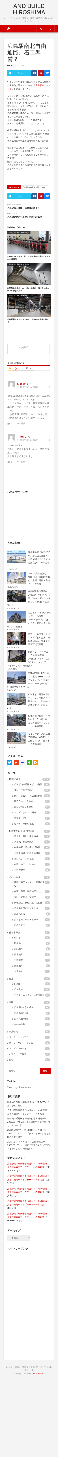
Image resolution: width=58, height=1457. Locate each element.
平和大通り (19, 869)
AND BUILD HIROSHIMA (29, 9)
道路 (11, 1002)
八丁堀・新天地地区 (24, 841)
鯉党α (9, 65)
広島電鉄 (18, 989)
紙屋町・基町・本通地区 (26, 836)
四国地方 (18, 965)
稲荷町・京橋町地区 (24, 823)
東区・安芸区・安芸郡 (25, 897)
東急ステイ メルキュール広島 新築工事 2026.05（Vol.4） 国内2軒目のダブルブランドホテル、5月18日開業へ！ (28, 658)
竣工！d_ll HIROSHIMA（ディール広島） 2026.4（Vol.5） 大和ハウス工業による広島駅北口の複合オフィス (29, 619)
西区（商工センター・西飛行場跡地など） (31, 884)
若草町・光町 (20, 818)
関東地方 (18, 954)
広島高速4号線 (21, 1013)
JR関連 (17, 983)
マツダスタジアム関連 (25, 812)
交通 (11, 978)
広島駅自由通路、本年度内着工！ (23, 208)
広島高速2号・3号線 (24, 1007)
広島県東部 (19, 925)
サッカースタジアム (19, 1037)
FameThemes (38, 1373)
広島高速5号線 (21, 1018)
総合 (11, 1059)
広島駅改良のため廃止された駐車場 (24, 217)
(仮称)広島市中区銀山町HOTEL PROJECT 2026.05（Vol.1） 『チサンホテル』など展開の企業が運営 (29, 1133)
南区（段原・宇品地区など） (28, 891)
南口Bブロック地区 (23, 801)
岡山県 (17, 943)
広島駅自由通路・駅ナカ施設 (34, 187)
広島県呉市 (19, 913)
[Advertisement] (30, 515)
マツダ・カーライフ (19, 1048)
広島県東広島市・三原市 (26, 919)
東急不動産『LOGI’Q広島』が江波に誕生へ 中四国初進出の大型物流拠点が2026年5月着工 (28, 559)
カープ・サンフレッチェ (21, 1042)
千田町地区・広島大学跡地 (27, 853)
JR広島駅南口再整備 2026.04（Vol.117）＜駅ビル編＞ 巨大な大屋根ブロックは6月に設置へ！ (28, 598)
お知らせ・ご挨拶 (17, 1053)
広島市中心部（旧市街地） (22, 831)
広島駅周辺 (14, 779)
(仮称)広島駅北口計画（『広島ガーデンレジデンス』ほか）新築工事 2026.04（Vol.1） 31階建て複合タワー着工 (28, 680)
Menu (15, 28)
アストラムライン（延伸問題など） (31, 994)
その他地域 (14, 877)
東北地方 (18, 948)
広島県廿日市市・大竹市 (26, 908)
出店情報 (13, 1031)
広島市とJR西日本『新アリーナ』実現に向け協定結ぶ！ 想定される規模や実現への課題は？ (28, 701)
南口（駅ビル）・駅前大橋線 (28, 795)
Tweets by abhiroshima (19, 1087)
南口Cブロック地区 (23, 806)
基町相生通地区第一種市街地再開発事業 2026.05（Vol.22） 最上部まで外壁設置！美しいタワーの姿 (28, 1122)
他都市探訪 (14, 932)
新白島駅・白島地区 (24, 858)
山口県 (17, 937)
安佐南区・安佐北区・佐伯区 (28, 902)
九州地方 (18, 971)
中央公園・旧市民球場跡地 (27, 847)
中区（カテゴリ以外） (25, 864)
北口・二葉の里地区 (24, 789)
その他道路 (19, 1024)
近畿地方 (18, 959)
